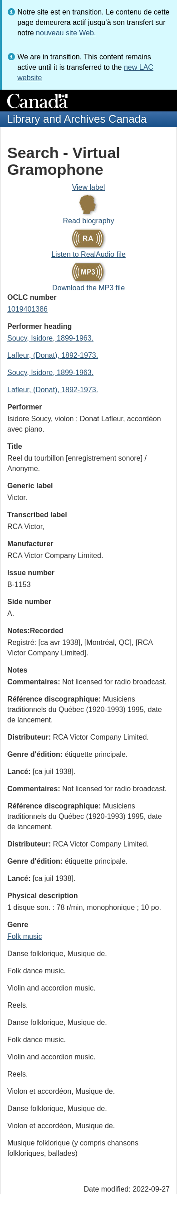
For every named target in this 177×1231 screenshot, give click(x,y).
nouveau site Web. (66, 33)
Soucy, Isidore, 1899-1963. (50, 338)
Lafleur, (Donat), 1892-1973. (52, 355)
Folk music (24, 936)
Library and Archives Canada (77, 119)
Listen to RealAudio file (88, 254)
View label (88, 187)
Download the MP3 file (88, 288)
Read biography (88, 221)
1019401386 (27, 309)
